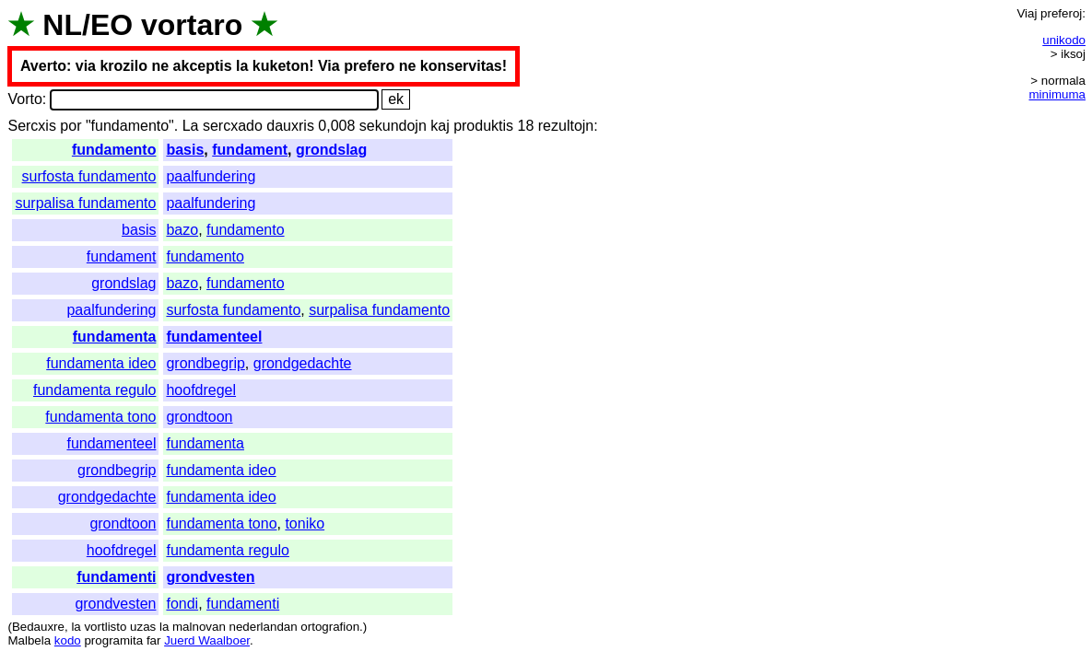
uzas (143, 627)
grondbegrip (205, 363)
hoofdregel (201, 390)
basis (185, 149)
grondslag (331, 149)
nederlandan (263, 627)
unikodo (1064, 40)
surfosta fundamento (89, 176)
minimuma (1057, 94)
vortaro (191, 24)
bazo (182, 230)
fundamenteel (214, 336)
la (75, 627)
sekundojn (393, 126)
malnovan (199, 627)
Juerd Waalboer (207, 640)
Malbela (29, 640)
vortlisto (105, 627)
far (154, 640)
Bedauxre (38, 627)
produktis (483, 126)
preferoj (1061, 13)
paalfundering (210, 176)
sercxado (233, 126)
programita (113, 640)
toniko (304, 523)
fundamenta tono (100, 417)
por (70, 126)
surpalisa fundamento (85, 203)
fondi (182, 603)
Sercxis (31, 126)
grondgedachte (302, 363)
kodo (67, 640)
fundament (250, 149)
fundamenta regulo (94, 390)
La (190, 126)
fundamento (114, 149)
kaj (439, 126)
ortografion (329, 627)
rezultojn (565, 126)
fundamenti (116, 577)
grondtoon (199, 417)
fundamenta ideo (101, 363)
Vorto (24, 99)
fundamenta (115, 336)
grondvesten (210, 577)
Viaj (1026, 13)
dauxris (290, 126)
